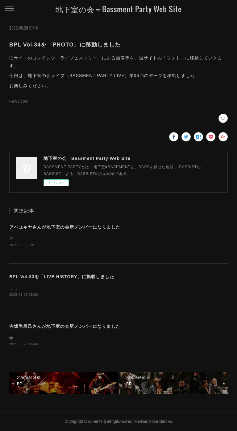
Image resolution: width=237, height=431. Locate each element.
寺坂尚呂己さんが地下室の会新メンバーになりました (64, 326)
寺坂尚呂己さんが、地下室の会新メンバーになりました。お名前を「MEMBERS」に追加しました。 (100, 338)
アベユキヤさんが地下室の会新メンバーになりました (64, 227)
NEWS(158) (18, 101)
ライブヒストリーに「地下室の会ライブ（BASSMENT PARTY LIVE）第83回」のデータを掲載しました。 (106, 288)
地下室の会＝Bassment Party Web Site (119, 8)
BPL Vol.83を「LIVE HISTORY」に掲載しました (61, 276)
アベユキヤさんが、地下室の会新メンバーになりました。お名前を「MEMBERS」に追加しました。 (100, 239)
